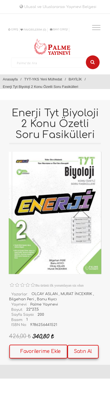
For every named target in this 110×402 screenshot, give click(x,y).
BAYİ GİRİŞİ (59, 29)
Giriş (13, 29)
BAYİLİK (75, 79)
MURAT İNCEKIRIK (76, 294)
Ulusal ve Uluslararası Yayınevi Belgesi (58, 7)
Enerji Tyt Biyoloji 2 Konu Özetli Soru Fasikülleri (40, 87)
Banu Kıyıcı (47, 299)
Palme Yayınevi (44, 304)
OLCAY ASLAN (44, 294)
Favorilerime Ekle (40, 351)
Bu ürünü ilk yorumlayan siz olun (59, 285)
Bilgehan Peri (21, 299)
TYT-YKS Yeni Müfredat (43, 79)
